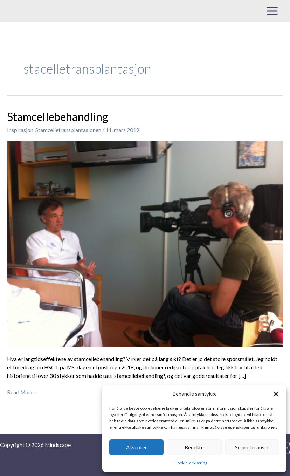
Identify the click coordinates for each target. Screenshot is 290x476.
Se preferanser (252, 447)
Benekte (194, 447)
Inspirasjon (20, 130)
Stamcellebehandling (57, 116)
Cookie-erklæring (190, 462)
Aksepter (136, 447)
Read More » (22, 391)
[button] (275, 393)
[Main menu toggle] (272, 10)
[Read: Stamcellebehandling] (145, 243)
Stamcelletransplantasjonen (68, 130)
